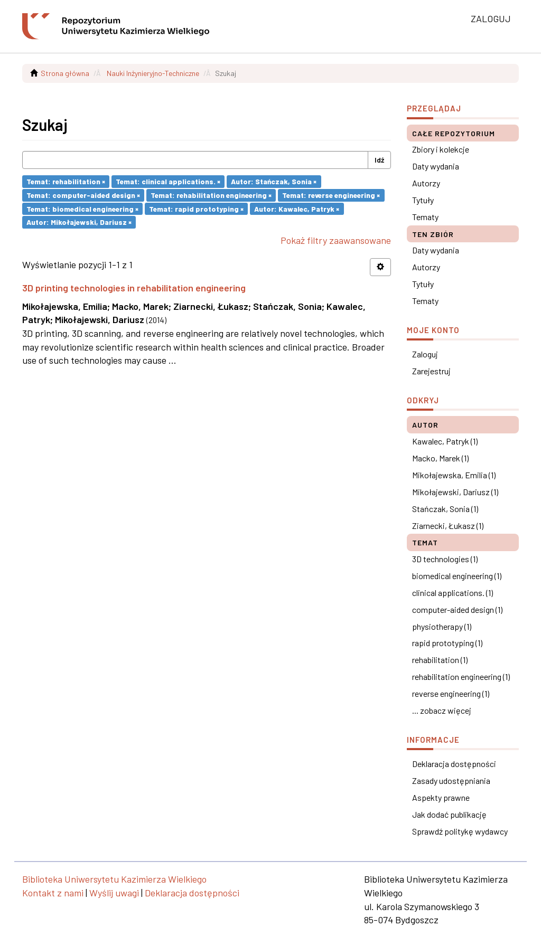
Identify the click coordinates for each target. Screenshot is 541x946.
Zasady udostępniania (451, 780)
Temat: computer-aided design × (83, 195)
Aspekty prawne (441, 797)
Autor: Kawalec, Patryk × (296, 208)
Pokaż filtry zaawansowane (336, 240)
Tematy (425, 217)
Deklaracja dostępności (454, 764)
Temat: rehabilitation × (65, 181)
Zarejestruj (431, 371)
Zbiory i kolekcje (440, 149)
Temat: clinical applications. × (168, 181)
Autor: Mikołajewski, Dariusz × (79, 221)
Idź (379, 159)
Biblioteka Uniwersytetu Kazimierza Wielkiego (114, 879)
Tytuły (423, 200)
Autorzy (426, 183)
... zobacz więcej (441, 710)
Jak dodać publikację (449, 814)
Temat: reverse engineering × (331, 195)
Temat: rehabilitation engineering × (211, 195)
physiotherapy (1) (441, 626)
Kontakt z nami (52, 892)
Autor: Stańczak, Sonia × (273, 181)
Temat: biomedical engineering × (82, 208)
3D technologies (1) (445, 559)
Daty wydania (435, 166)
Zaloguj (425, 354)
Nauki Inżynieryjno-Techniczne (153, 73)
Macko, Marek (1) (440, 458)
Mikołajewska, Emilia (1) (454, 475)
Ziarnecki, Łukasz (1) (447, 526)
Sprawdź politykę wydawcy (460, 831)
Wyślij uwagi (114, 892)
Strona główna (65, 73)
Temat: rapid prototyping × (196, 208)
